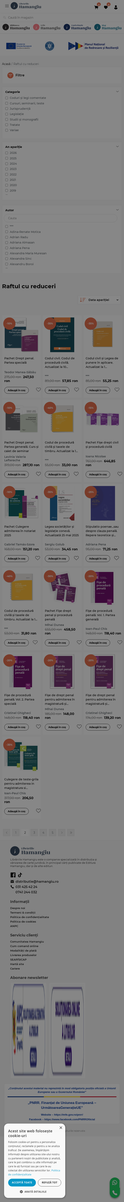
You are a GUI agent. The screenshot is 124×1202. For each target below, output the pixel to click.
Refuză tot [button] (49, 1182)
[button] (34, 1191)
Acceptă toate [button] (22, 1182)
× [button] (60, 1127)
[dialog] (34, 1161)
